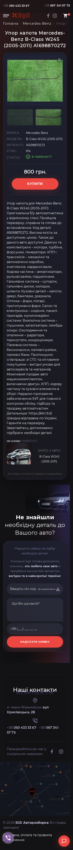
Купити (35, 184)
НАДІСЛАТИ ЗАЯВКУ (35, 641)
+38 (16, 6)
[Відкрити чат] (64, 841)
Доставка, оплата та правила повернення (35, 473)
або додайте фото (49, 589)
